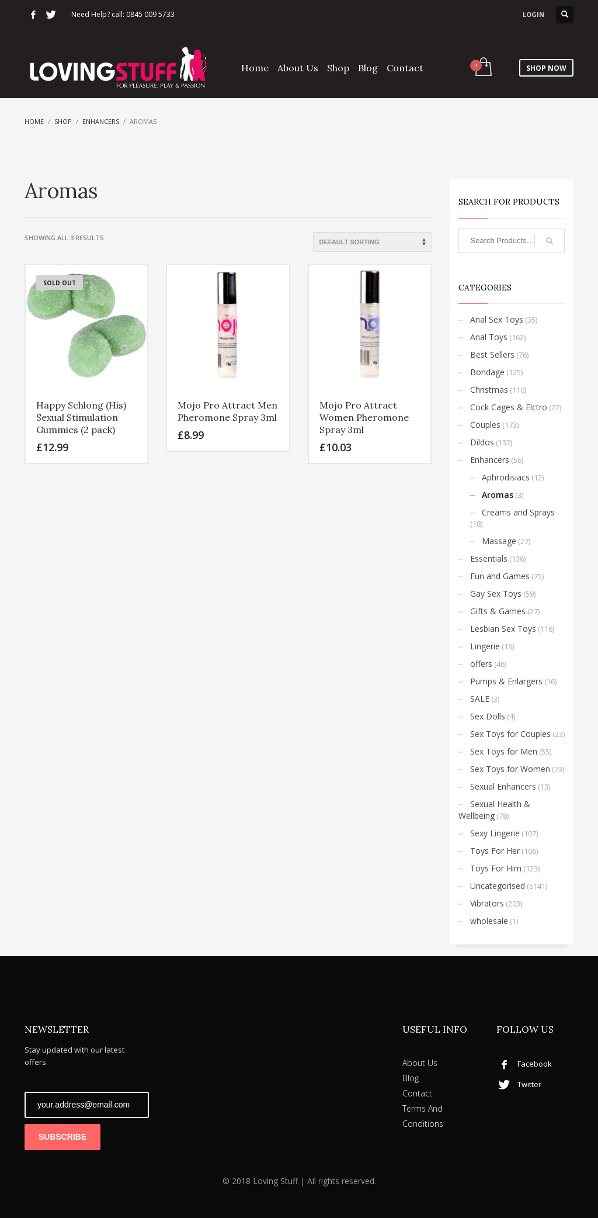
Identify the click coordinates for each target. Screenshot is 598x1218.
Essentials (488, 558)
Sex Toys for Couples (510, 733)
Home (34, 121)
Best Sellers (492, 354)
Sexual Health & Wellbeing (494, 809)
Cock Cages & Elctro (508, 407)
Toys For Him (495, 868)
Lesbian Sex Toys (503, 628)
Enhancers (100, 121)
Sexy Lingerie (495, 833)
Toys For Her (495, 850)
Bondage (487, 372)
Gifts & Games (498, 611)
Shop (63, 121)
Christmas (489, 389)
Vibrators (487, 903)
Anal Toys (488, 336)
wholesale (489, 920)
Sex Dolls (487, 716)
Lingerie (485, 646)
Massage (499, 540)
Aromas (497, 494)
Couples (485, 424)
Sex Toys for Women (510, 768)
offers (481, 663)
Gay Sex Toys (495, 593)
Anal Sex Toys (496, 319)
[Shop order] (372, 242)
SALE (479, 698)
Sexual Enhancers (503, 786)
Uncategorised (497, 885)
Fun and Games (500, 576)
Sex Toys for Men (503, 751)
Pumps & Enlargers (506, 681)
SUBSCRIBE (62, 1136)
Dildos (482, 442)
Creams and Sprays (518, 512)
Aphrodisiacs (506, 477)
